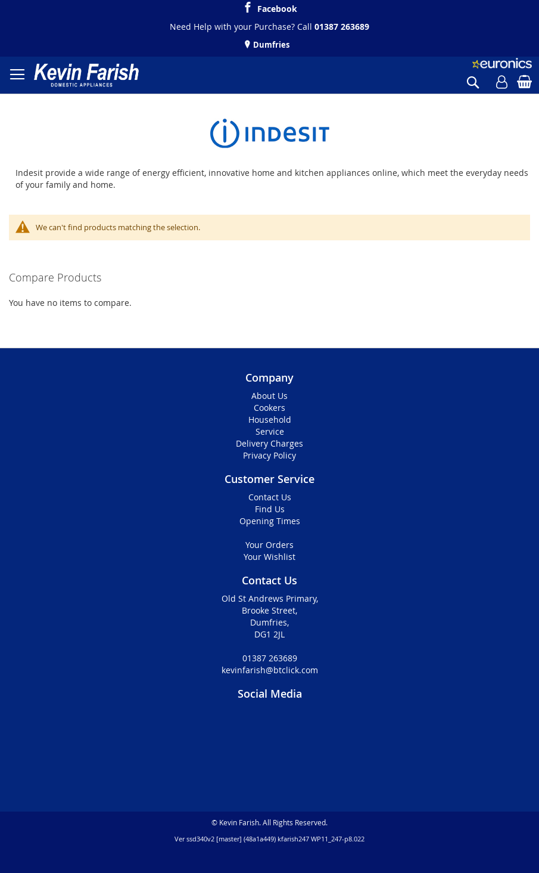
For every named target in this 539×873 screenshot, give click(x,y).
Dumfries (270, 44)
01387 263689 (341, 26)
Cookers (269, 407)
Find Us (270, 509)
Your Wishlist (269, 556)
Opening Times (269, 521)
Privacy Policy (269, 455)
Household (269, 419)
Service (270, 431)
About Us (269, 395)
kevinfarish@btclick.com (270, 670)
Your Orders (269, 544)
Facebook (277, 7)
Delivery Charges (269, 443)
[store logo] (86, 75)
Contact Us (269, 497)
